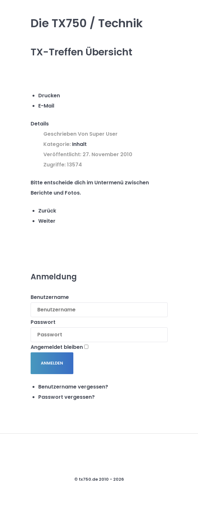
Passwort (43, 322)
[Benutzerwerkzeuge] (41, 76)
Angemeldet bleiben (57, 347)
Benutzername (50, 297)
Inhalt (79, 144)
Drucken (49, 95)
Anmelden (52, 363)
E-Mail (46, 105)
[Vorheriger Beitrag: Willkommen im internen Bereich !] (47, 210)
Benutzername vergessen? (73, 386)
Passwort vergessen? (66, 397)
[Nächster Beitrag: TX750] (46, 221)
